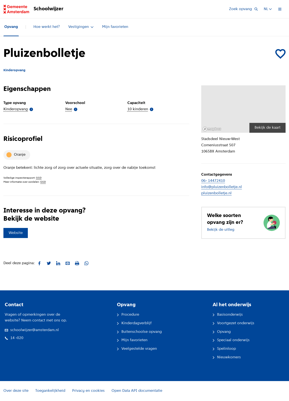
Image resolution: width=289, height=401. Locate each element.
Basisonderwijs (228, 315)
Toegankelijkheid (50, 391)
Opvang (11, 27)
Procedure (128, 315)
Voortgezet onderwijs (233, 323)
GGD (39, 178)
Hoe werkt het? (46, 27)
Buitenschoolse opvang (139, 332)
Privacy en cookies (88, 391)
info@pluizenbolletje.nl (221, 187)
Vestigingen (81, 27)
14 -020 (14, 338)
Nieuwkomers (227, 357)
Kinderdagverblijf (134, 323)
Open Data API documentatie (137, 391)
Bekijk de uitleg (220, 230)
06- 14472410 (213, 181)
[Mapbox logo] (212, 129)
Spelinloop (224, 349)
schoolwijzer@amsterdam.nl (32, 330)
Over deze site (15, 391)
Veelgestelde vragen (137, 349)
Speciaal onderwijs (231, 340)
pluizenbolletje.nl (216, 193)
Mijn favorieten (115, 27)
